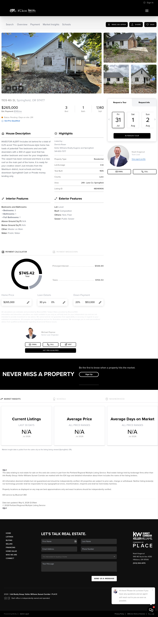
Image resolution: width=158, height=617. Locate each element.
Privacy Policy (119, 614)
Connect (10, 558)
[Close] (152, 590)
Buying (9, 540)
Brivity (14, 614)
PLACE (54, 594)
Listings (9, 537)
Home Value (11, 551)
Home (8, 533)
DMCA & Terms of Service (136, 614)
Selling (9, 544)
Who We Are (11, 555)
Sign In (148, 2)
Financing (10, 547)
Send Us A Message (104, 579)
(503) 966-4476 (139, 563)
